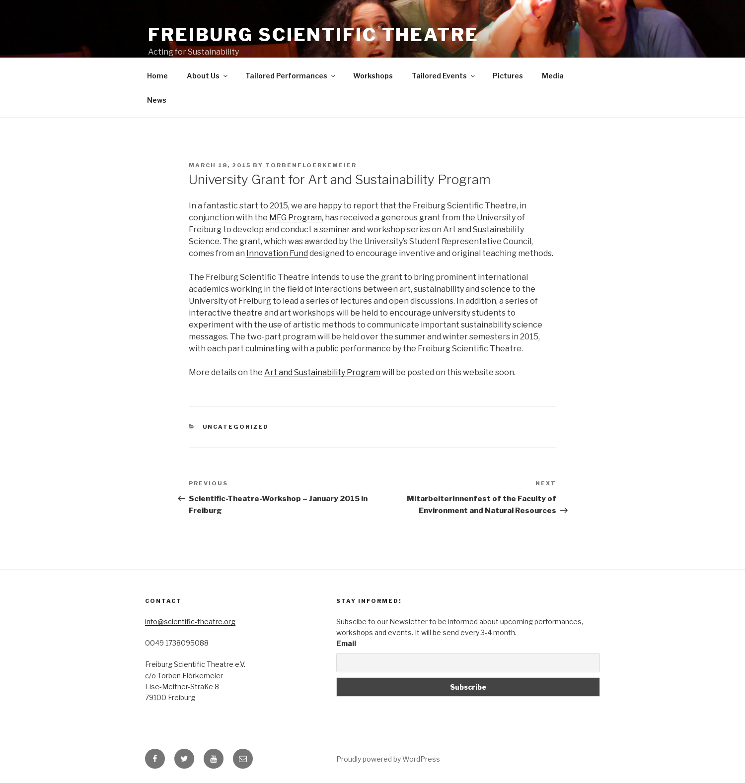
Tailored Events (444, 75)
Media (553, 75)
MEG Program (295, 217)
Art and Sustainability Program (322, 372)
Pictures (508, 75)
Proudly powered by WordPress (388, 759)
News (156, 100)
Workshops (373, 75)
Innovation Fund (277, 253)
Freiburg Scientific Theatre (313, 35)
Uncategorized (236, 426)
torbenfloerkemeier (311, 165)
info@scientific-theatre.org (190, 621)
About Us (208, 75)
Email (346, 643)
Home (157, 75)
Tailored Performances (291, 75)
